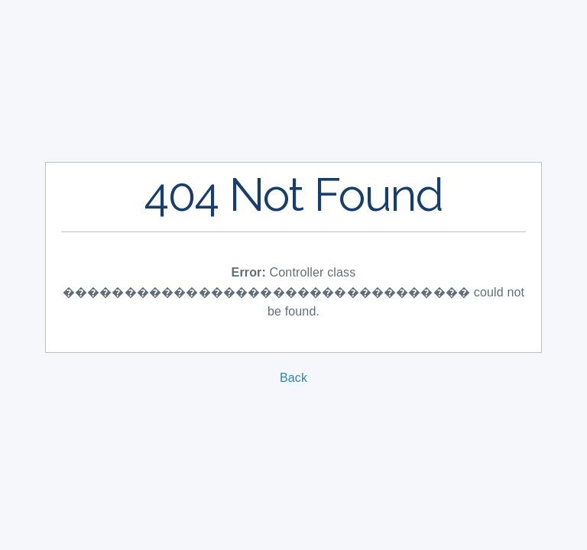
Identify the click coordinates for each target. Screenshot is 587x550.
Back (293, 377)
